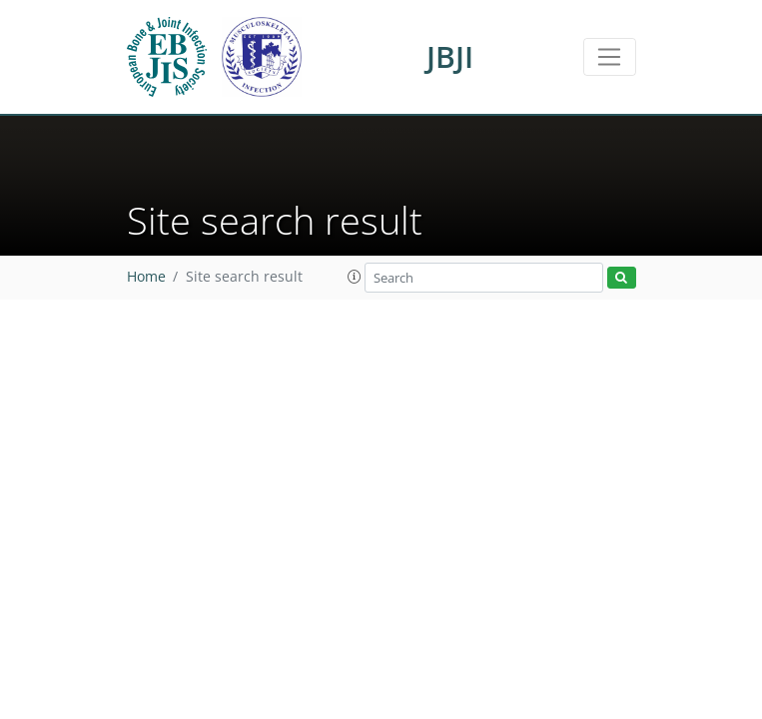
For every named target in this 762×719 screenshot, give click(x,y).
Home (146, 277)
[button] (355, 277)
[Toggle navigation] (609, 57)
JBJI (449, 56)
